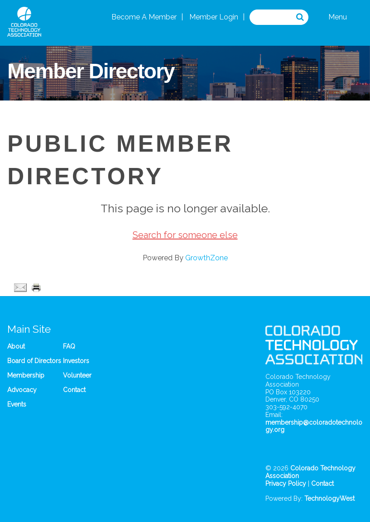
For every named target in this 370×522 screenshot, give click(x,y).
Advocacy (22, 389)
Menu (337, 17)
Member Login (213, 17)
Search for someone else (185, 235)
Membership (25, 375)
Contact (74, 389)
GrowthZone (206, 258)
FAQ (69, 346)
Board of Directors (34, 360)
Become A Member (144, 17)
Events (16, 404)
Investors (76, 360)
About (16, 346)
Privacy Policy (285, 483)
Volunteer (77, 375)
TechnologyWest (329, 498)
